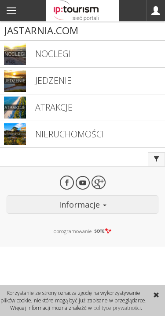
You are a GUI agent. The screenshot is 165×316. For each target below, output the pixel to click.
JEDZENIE (53, 80)
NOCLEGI (53, 54)
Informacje (82, 204)
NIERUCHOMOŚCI (69, 134)
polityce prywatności (117, 308)
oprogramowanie (82, 231)
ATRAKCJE (54, 107)
